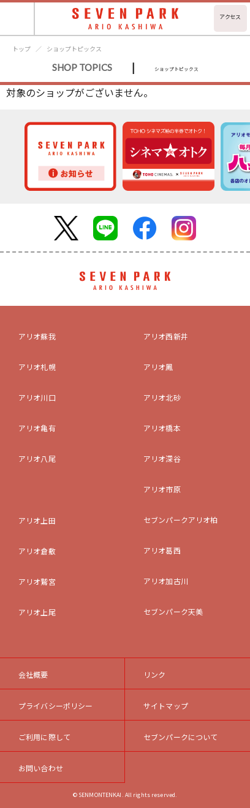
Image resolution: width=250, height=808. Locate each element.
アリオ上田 (37, 520)
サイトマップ (165, 705)
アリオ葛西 (162, 550)
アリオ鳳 (158, 366)
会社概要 (33, 674)
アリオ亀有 (37, 428)
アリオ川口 (37, 397)
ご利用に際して (44, 737)
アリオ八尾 (37, 458)
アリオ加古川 (165, 581)
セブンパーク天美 (173, 611)
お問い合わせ (40, 768)
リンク (154, 674)
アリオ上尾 (37, 612)
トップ (21, 48)
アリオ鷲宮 (37, 581)
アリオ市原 (162, 489)
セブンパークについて (180, 737)
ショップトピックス (74, 48)
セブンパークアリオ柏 (180, 519)
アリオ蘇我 (37, 336)
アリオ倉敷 (37, 551)
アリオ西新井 (165, 336)
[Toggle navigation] (17, 18)
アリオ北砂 (162, 397)
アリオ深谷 (162, 458)
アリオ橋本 (162, 428)
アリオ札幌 (37, 366)
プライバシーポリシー (55, 705)
